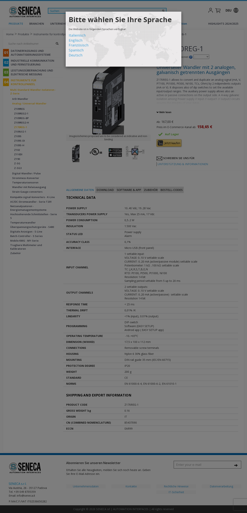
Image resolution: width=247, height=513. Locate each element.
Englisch (75, 40)
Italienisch (77, 35)
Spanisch (76, 50)
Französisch (78, 45)
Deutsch (75, 55)
